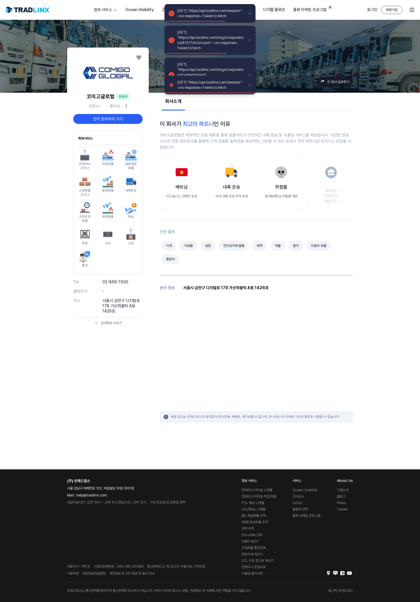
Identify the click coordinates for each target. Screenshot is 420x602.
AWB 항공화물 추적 (255, 522)
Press (341, 503)
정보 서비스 (105, 9)
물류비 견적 (300, 509)
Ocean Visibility (139, 9)
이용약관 (73, 573)
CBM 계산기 (250, 541)
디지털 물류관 (274, 9)
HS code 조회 (252, 535)
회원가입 (392, 10)
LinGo (297, 503)
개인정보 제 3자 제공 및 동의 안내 (132, 573)
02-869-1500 (115, 282)
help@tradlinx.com (91, 495)
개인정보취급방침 (94, 573)
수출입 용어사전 (252, 573)
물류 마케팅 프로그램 (311, 8)
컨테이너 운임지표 (254, 567)
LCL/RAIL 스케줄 (253, 509)
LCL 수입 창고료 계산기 (258, 561)
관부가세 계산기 (252, 554)
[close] (250, 13)
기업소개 (343, 490)
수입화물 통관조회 (254, 548)
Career (342, 509)
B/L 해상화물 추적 (254, 516)
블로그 (341, 496)
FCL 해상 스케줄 (253, 503)
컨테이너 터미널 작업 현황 (259, 496)
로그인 (372, 9)
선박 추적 (248, 528)
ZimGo (298, 496)
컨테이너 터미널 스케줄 (257, 490)
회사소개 (173, 101)
